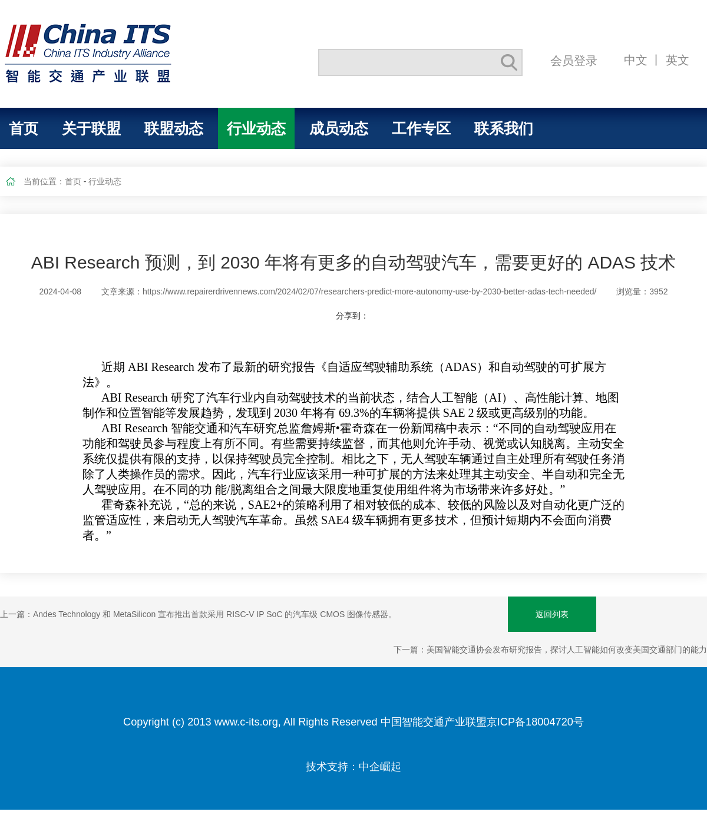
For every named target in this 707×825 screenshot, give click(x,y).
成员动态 (338, 128)
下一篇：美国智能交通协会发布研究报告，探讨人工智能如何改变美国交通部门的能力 (550, 649)
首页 (23, 128)
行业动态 (256, 128)
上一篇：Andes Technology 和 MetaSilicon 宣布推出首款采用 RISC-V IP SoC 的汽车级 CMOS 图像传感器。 (198, 614)
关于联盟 (91, 128)
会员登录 (573, 60)
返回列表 (552, 614)
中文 (635, 60)
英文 (677, 60)
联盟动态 (173, 128)
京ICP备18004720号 (535, 722)
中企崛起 (380, 767)
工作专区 (421, 128)
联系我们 (503, 128)
